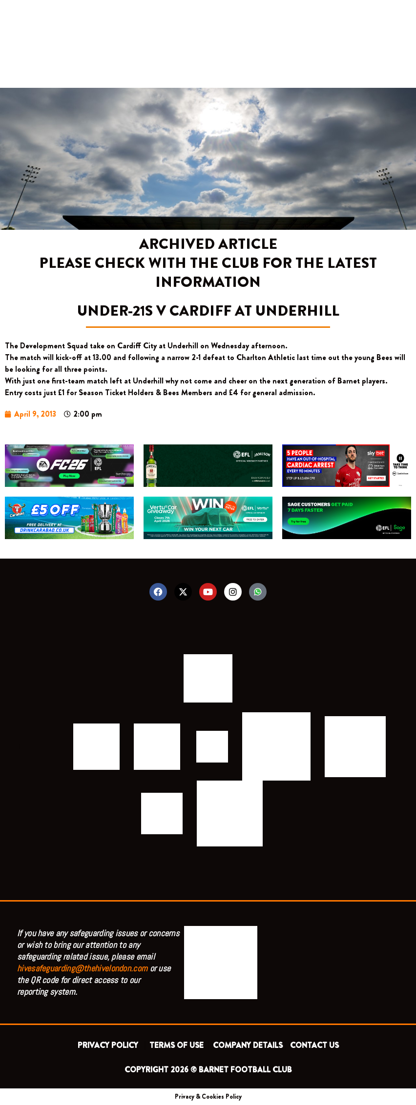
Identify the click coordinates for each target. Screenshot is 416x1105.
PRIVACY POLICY (110, 1045)
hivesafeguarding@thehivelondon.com (82, 968)
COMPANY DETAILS (248, 1045)
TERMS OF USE (177, 1045)
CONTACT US (314, 1045)
